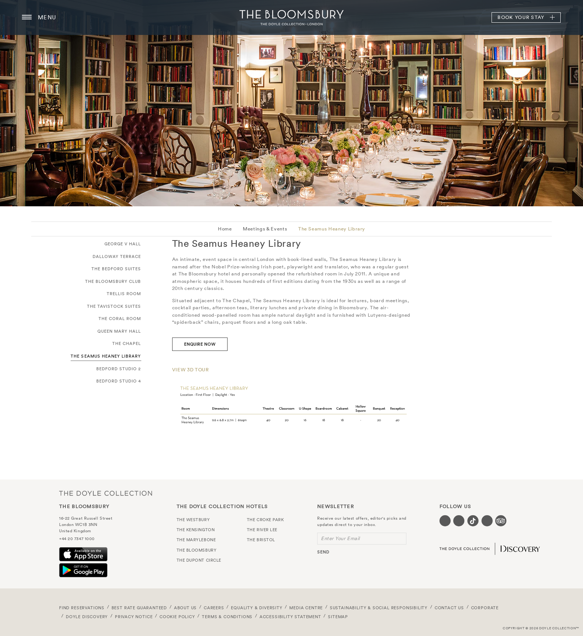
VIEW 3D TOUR (190, 370)
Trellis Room (124, 294)
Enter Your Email (340, 538)
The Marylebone (196, 540)
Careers (214, 608)
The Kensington (196, 530)
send (323, 552)
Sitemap (338, 617)
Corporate (485, 608)
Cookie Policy (177, 617)
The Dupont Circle (199, 560)
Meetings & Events (265, 229)
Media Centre (306, 608)
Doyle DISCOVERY (87, 617)
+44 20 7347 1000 (77, 539)
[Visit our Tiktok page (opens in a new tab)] (473, 520)
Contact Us (449, 608)
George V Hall (122, 244)
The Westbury (193, 520)
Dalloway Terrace (117, 256)
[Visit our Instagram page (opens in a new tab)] (458, 520)
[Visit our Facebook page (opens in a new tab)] (445, 520)
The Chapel (126, 343)
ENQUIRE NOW (199, 344)
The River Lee (262, 530)
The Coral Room (120, 319)
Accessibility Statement (290, 617)
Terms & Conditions (227, 617)
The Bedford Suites (116, 269)
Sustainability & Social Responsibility (379, 608)
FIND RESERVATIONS (81, 608)
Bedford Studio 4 (118, 381)
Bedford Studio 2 (118, 369)
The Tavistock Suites (114, 306)
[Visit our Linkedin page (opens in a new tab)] (487, 520)
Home (225, 229)
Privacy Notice (134, 617)
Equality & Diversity (257, 608)
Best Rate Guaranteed (139, 608)
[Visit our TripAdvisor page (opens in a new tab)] (500, 520)
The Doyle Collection (105, 493)
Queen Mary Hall (119, 331)
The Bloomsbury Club (113, 281)
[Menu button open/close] (26, 17)
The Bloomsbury (291, 17)
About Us (185, 608)
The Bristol (261, 540)
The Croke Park (265, 520)
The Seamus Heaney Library (331, 229)
